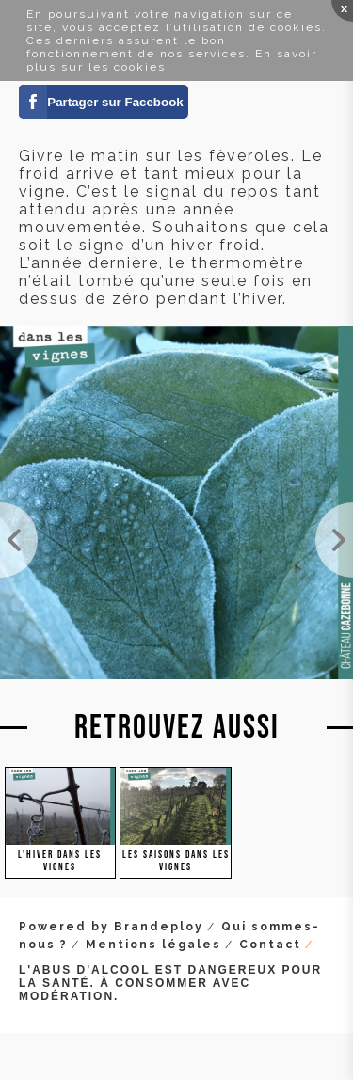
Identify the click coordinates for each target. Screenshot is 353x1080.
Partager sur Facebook (115, 102)
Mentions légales (153, 944)
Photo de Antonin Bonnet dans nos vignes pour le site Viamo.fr (334, 540)
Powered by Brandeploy (111, 926)
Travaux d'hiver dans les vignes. (19, 540)
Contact (270, 944)
